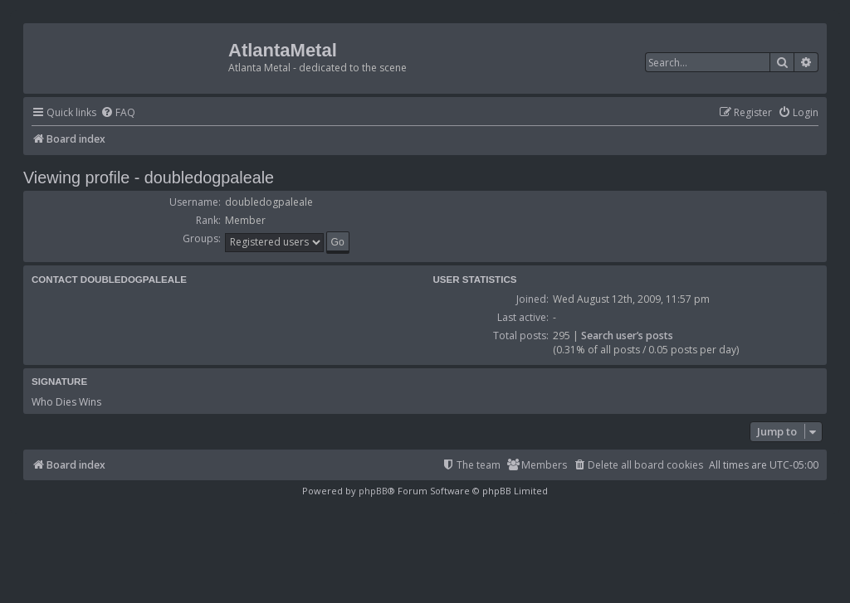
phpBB (373, 490)
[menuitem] (117, 113)
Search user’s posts (627, 335)
